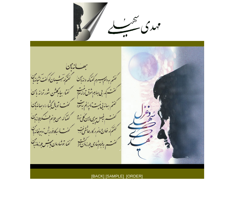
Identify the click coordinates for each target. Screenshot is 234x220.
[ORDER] (134, 176)
